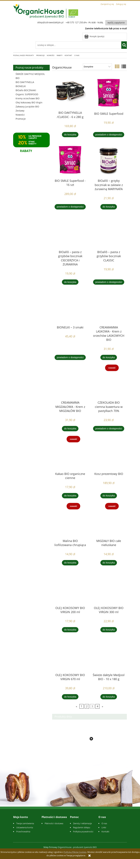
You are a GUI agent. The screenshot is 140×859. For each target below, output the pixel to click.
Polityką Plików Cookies (75, 852)
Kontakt (105, 831)
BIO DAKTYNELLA (25, 82)
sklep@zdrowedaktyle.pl (50, 22)
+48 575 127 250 (74, 22)
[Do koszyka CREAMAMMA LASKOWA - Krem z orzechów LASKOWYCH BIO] (108, 357)
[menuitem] (24, 55)
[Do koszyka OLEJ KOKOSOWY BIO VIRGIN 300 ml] (108, 629)
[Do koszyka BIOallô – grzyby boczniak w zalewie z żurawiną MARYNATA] (108, 206)
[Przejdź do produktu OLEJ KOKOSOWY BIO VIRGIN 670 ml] (70, 654)
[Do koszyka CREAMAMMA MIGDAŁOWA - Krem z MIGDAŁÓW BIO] (70, 428)
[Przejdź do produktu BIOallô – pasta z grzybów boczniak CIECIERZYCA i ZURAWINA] (70, 231)
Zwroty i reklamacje (82, 823)
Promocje (21, 118)
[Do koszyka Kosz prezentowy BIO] (108, 495)
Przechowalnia (23, 831)
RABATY (26, 151)
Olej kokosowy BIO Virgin (29, 102)
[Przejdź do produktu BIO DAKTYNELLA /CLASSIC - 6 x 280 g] (70, 92)
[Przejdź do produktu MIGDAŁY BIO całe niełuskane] (109, 520)
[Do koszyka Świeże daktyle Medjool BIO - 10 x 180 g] (108, 697)
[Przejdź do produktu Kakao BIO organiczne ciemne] (70, 453)
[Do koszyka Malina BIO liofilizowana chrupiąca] (70, 562)
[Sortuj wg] (97, 66)
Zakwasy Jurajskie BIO (27, 106)
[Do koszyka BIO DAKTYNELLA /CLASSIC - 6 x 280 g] (70, 134)
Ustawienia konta (24, 827)
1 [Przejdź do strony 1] (81, 706)
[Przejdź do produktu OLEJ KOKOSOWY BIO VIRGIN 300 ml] (109, 587)
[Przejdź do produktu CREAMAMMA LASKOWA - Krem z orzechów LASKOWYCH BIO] (109, 306)
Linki (104, 827)
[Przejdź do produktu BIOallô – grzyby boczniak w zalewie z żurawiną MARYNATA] (109, 160)
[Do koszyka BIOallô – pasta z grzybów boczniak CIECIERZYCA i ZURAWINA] (70, 282)
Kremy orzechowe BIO (27, 98)
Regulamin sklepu (81, 827)
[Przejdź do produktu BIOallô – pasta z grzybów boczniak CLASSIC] (109, 231)
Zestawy (20, 110)
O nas (104, 823)
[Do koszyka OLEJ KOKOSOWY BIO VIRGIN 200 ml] (70, 629)
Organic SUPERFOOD (27, 94)
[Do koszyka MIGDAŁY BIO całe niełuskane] (108, 562)
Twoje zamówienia (25, 823)
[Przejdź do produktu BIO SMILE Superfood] (109, 93)
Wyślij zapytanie (116, 22)
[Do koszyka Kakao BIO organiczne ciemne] (70, 495)
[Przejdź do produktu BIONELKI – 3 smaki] (70, 306)
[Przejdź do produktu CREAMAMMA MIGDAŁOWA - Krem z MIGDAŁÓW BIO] (70, 382)
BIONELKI (21, 86)
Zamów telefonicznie (96, 28)
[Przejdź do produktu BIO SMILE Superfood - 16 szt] (70, 160)
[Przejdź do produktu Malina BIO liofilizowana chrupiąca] (70, 520)
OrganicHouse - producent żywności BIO (77, 847)
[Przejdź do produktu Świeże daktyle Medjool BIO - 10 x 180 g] (109, 654)
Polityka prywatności (83, 831)
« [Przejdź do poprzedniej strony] (76, 706)
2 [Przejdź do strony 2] (87, 706)
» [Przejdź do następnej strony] (102, 706)
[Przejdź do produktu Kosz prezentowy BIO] (109, 453)
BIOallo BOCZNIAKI (26, 90)
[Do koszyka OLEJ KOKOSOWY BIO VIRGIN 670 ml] (70, 697)
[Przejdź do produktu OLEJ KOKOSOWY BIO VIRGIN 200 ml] (70, 587)
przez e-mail (120, 28)
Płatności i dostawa (54, 823)
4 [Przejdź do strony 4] (97, 706)
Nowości (20, 114)
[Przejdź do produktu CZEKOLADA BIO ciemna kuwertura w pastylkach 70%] (109, 382)
